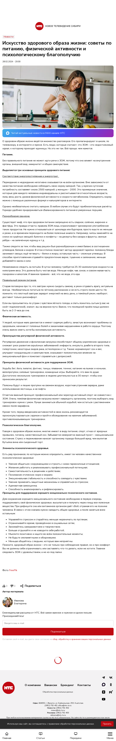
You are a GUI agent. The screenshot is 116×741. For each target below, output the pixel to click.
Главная (6, 736)
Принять (107, 723)
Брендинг (67, 685)
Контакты (84, 685)
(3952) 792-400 (62, 713)
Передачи (75, 736)
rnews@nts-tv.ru (58, 710)
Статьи (40, 736)
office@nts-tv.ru (64, 705)
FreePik (13, 570)
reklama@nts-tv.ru (58, 715)
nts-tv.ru (55, 717)
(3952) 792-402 (62, 708)
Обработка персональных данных (58, 692)
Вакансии (50, 685)
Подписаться (58, 631)
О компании (33, 685)
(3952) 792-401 (51, 705)
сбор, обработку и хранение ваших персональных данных (82, 639)
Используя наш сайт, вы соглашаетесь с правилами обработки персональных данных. (50, 723)
